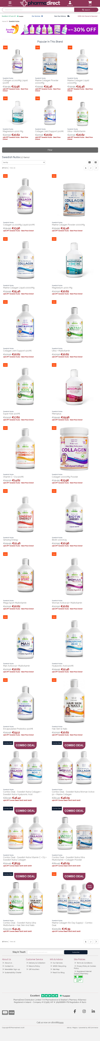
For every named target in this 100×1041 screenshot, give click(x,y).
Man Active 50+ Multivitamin (16, 666)
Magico (74, 1028)
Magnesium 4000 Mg (13, 131)
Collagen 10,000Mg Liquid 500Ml (19, 225)
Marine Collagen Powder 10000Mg (68, 225)
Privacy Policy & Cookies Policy (85, 967)
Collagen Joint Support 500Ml (49, 131)
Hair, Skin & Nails (59, 729)
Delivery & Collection (36, 963)
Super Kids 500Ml (11, 413)
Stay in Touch (19, 952)
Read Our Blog (58, 972)
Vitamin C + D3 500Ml (13, 477)
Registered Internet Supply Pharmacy (82, 972)
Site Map (55, 969)
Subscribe (75, 952)
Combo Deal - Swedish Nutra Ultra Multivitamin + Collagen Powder (68, 858)
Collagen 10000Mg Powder (65, 477)
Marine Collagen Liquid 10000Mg (18, 287)
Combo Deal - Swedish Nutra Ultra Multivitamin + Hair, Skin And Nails (19, 924)
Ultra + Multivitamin (76, 131)
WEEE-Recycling (58, 966)
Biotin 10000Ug (59, 540)
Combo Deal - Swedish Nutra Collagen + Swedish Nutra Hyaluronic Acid (22, 793)
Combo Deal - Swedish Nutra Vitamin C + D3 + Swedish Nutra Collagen (25, 858)
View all (12, 168)
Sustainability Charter (12, 972)
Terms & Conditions (83, 963)
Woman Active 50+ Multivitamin (67, 603)
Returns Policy (33, 966)
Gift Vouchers (33, 969)
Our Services (57, 963)
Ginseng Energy (10, 540)
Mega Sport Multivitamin (14, 603)
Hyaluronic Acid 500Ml (62, 666)
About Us (7, 963)
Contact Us (8, 966)
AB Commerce (93, 1028)
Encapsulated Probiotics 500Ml (18, 729)
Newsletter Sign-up (11, 969)
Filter (50, 150)
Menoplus (56, 413)
